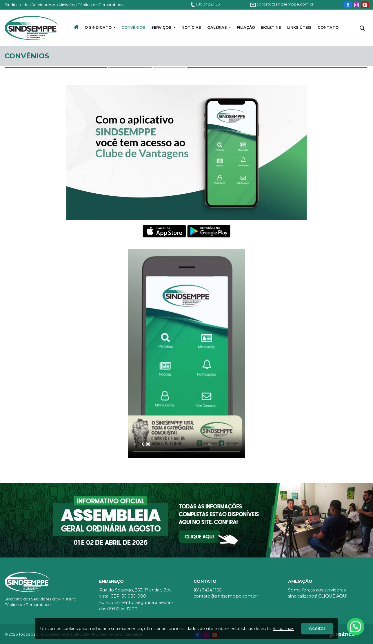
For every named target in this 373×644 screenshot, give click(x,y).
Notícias (191, 27)
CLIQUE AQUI (332, 596)
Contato (328, 27)
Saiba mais (283, 628)
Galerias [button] (217, 27)
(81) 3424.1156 (205, 4)
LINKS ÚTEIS (299, 27)
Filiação (246, 27)
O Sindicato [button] (99, 27)
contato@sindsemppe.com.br (282, 4)
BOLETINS (271, 27)
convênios (133, 27)
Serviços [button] (161, 27)
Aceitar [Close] (317, 628)
